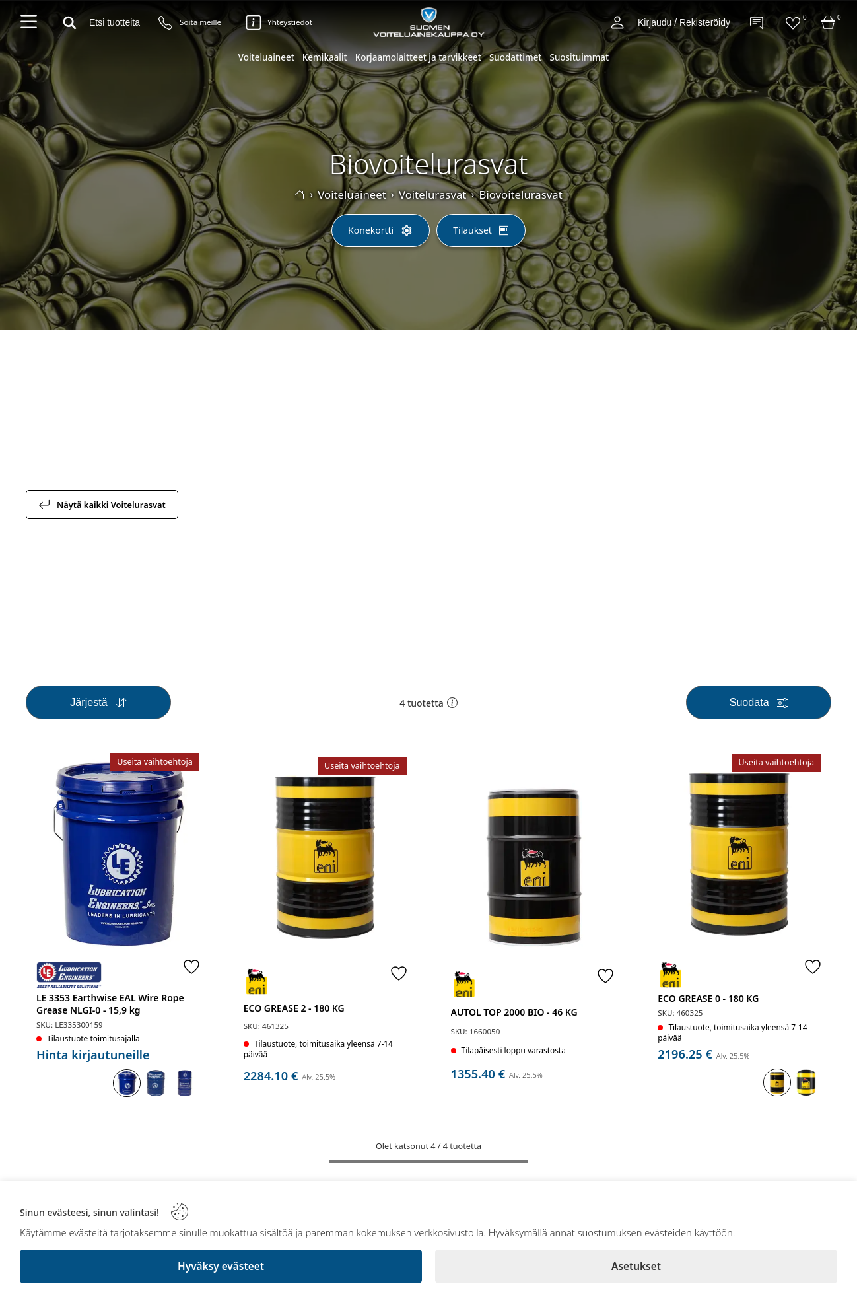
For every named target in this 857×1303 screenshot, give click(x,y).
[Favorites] (793, 22)
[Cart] (828, 22)
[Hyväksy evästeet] (221, 1266)
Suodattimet (515, 57)
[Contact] (757, 22)
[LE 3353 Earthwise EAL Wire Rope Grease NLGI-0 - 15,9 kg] (117, 853)
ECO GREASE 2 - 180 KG (294, 1008)
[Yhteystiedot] (279, 22)
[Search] (98, 22)
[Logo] (428, 22)
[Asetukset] (636, 1266)
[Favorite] (191, 966)
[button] (452, 702)
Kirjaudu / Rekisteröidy (684, 22)
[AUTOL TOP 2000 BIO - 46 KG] (532, 859)
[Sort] (98, 702)
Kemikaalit (324, 57)
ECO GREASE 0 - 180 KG (708, 998)
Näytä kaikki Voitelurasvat (102, 505)
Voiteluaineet (266, 57)
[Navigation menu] (29, 22)
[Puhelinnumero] (189, 22)
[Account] (617, 22)
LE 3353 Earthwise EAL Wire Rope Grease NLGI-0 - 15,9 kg (110, 1003)
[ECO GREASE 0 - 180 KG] (739, 854)
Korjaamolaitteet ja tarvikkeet (418, 57)
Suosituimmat (579, 57)
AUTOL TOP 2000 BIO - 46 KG (514, 1012)
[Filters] (758, 702)
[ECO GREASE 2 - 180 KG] (325, 857)
